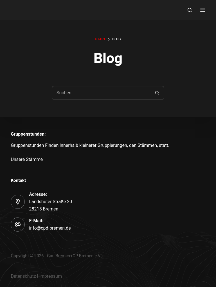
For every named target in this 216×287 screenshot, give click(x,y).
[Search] (190, 10)
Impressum (50, 276)
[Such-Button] (157, 93)
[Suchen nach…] (101, 93)
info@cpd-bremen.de (50, 228)
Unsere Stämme (27, 159)
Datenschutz (23, 276)
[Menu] (202, 9)
